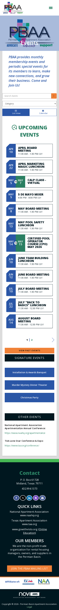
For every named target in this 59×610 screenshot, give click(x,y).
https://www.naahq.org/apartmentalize (25, 432)
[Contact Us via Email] (42, 498)
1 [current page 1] (27, 339)
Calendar (43, 112)
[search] (54, 96)
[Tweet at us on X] (23, 498)
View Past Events (29, 350)
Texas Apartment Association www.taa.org (29, 522)
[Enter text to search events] (26, 96)
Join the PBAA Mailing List (29, 568)
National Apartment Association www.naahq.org (29, 513)
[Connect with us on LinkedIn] (29, 498)
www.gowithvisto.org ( (29, 531)
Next (53, 340)
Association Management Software (29, 595)
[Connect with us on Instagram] (36, 498)
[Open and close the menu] (39, 8)
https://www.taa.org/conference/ (22, 445)
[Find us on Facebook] (16, 498)
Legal (29, 607)
